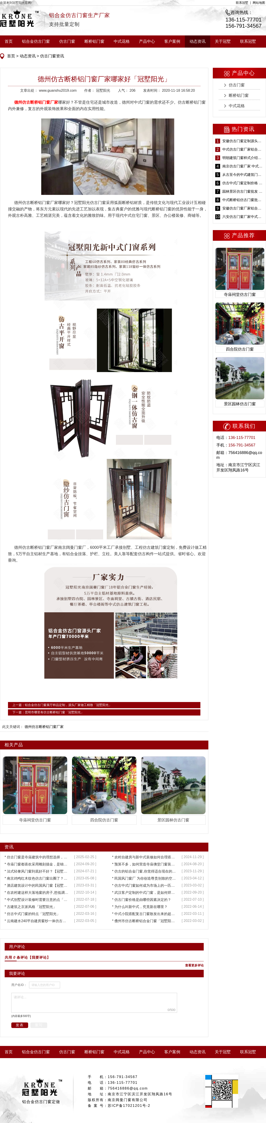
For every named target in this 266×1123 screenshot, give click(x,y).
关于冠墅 (223, 41)
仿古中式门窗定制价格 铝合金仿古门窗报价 (243, 183)
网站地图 (259, 2)
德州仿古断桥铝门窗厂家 (36, 102)
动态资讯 (197, 41)
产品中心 (147, 41)
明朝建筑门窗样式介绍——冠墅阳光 (243, 158)
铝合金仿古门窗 (36, 41)
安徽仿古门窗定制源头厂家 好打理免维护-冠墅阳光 (243, 141)
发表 (20, 1025)
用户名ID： (19, 985)
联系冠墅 (242, 2)
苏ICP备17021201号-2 (129, 1105)
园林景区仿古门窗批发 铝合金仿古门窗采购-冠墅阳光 (243, 191)
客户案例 (172, 41)
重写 (39, 1025)
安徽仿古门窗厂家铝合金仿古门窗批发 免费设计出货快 (243, 208)
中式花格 (122, 41)
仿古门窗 (67, 41)
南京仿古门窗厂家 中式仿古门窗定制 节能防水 (243, 166)
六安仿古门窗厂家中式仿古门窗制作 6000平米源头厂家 (243, 217)
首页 (9, 41)
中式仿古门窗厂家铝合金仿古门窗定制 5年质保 (243, 149)
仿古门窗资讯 (51, 56)
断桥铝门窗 (94, 41)
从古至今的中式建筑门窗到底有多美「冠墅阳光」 (243, 174)
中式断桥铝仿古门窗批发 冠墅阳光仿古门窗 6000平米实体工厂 (243, 200)
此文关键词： (12, 727)
